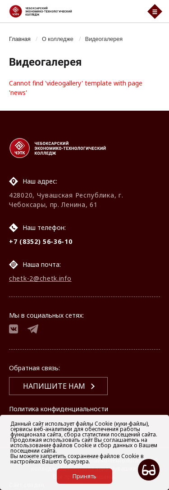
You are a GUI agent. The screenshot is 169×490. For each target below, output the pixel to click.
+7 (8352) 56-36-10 (41, 241)
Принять (84, 476)
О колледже (57, 39)
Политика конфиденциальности (58, 409)
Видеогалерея (104, 39)
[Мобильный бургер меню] (154, 11)
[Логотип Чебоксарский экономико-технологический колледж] (72, 11)
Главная (20, 39)
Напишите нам (54, 386)
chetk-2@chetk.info (40, 278)
